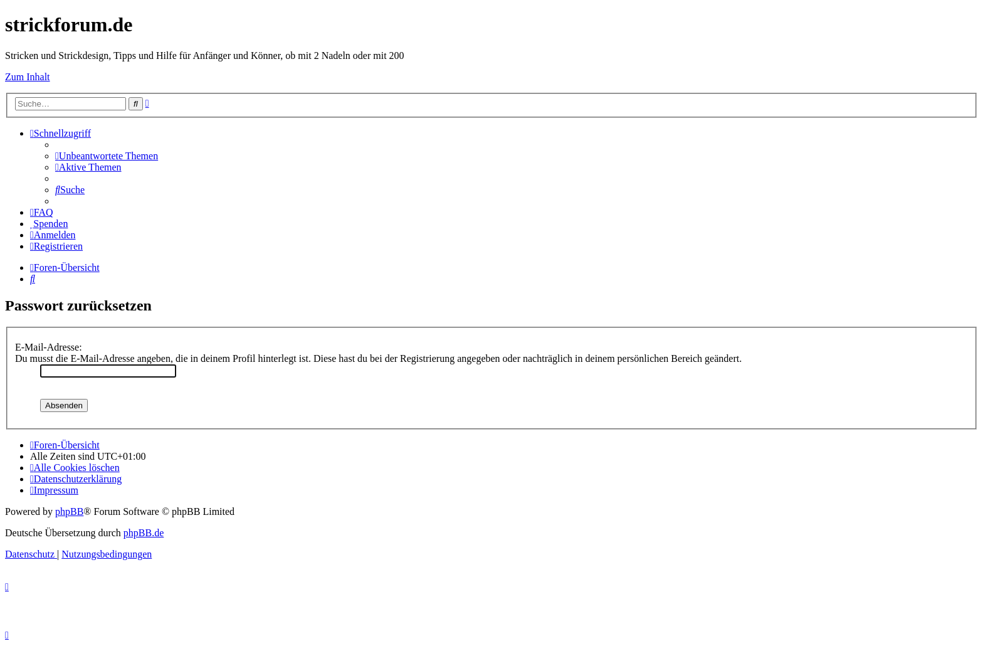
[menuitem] (106, 156)
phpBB (69, 511)
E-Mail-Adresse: (48, 347)
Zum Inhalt (27, 76)
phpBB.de (144, 532)
